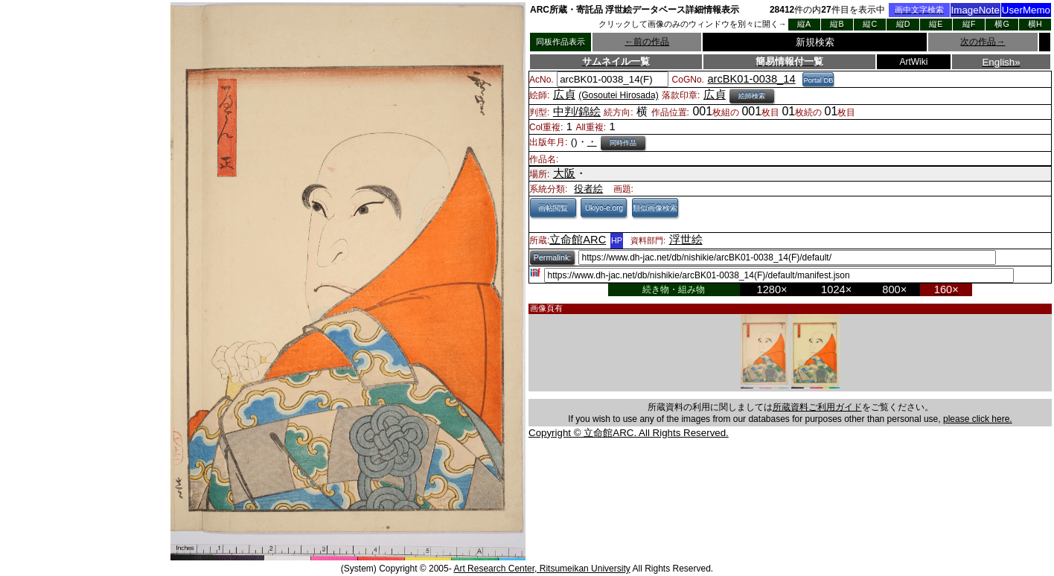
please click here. (977, 419)
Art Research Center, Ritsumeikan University (541, 568)
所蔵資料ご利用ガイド (817, 407)
